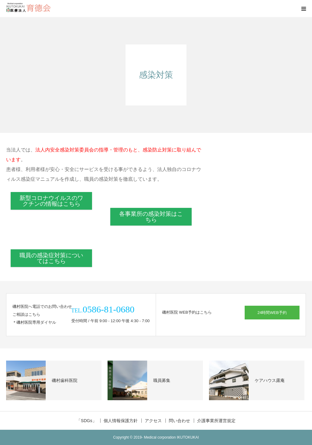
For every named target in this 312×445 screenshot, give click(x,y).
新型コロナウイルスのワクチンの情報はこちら (51, 201)
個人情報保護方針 (121, 420)
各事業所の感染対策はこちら (151, 217)
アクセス (153, 420)
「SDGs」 (86, 420)
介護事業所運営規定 (216, 420)
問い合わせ (179, 420)
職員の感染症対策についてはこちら (51, 258)
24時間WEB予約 (272, 312)
